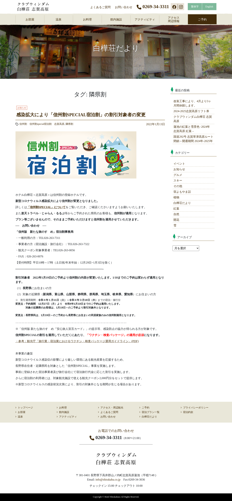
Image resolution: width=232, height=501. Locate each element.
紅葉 (176, 208)
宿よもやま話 (182, 191)
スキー (177, 180)
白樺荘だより (182, 202)
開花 (176, 219)
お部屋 (30, 19)
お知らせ (179, 169)
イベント (179, 163)
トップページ (25, 407)
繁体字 (195, 6)
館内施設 (116, 19)
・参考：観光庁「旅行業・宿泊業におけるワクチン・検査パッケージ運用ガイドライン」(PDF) (77, 341)
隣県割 (69, 124)
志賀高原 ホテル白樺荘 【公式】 (35, 7)
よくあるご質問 (100, 7)
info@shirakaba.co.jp (108, 479)
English (209, 6)
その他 (177, 186)
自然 (176, 214)
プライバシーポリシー (195, 407)
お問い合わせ (123, 7)
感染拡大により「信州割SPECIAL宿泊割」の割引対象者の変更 (81, 114)
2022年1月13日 (155, 124)
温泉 (58, 19)
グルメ (177, 174)
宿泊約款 (188, 412)
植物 (176, 197)
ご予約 (202, 19)
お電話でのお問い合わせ (116, 431)
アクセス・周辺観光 (111, 407)
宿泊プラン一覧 (151, 412)
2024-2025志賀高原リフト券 (191, 111)
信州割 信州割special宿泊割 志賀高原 (42, 124)
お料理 (87, 19)
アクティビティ (145, 19)
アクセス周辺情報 (173, 19)
